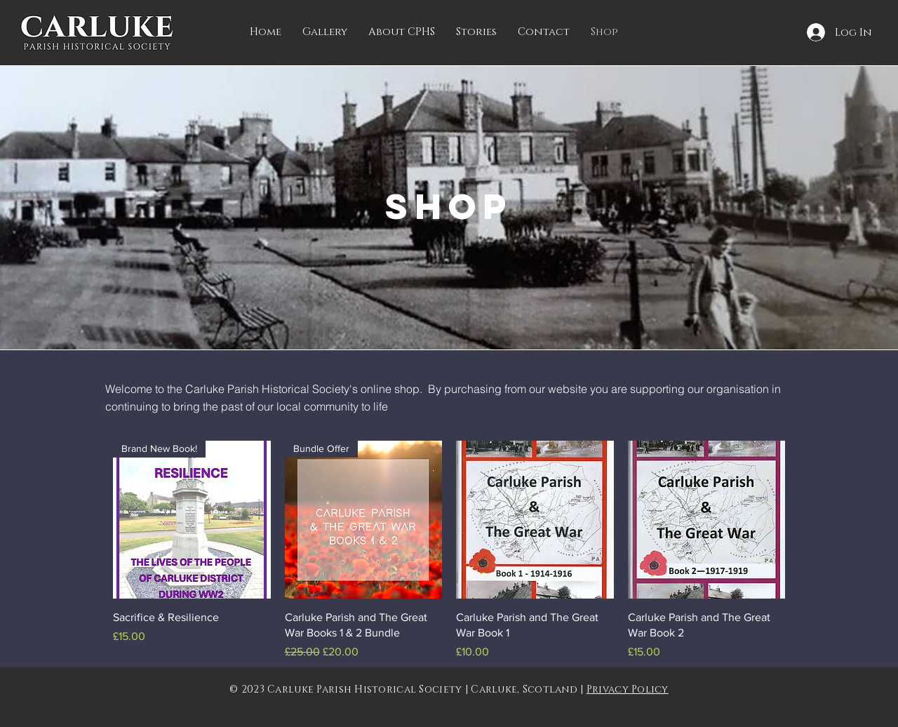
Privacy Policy (628, 689)
